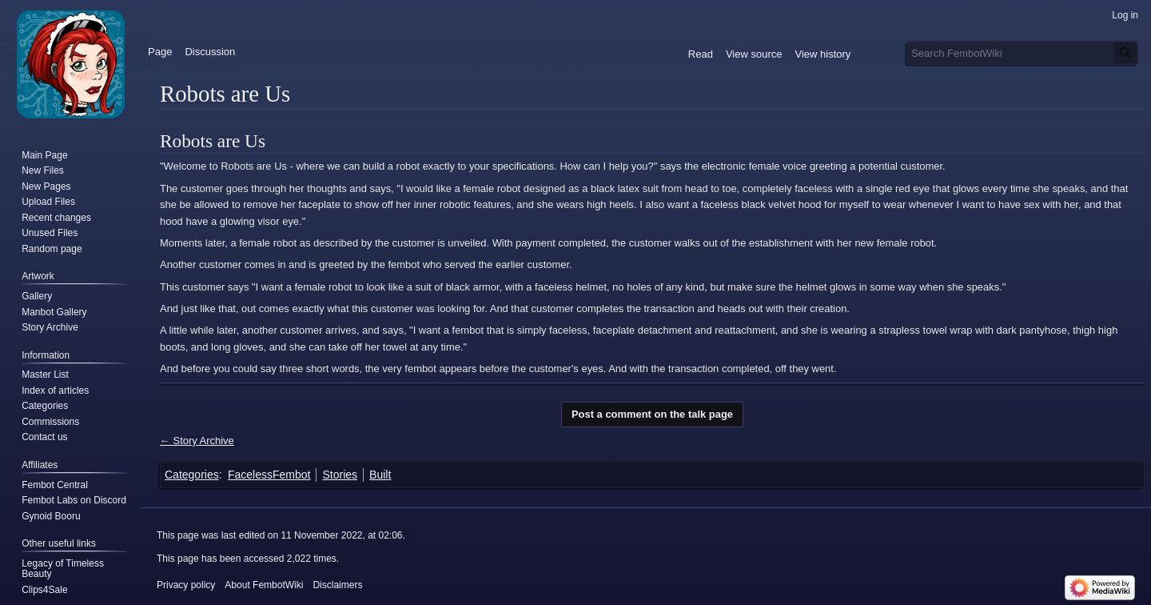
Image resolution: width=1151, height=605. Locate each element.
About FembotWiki (264, 585)
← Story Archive (197, 441)
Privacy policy (186, 585)
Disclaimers (337, 585)
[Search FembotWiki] (1022, 53)
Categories (192, 474)
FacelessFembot (269, 474)
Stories (339, 474)
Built (380, 474)
